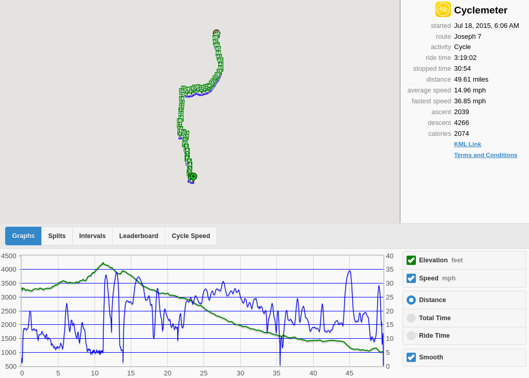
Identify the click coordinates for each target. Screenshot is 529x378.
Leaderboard (139, 236)
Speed (437, 278)
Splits (57, 236)
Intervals (92, 236)
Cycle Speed (191, 236)
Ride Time (434, 335)
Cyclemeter (480, 10)
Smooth (431, 357)
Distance (432, 300)
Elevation (441, 260)
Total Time (434, 318)
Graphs (23, 236)
